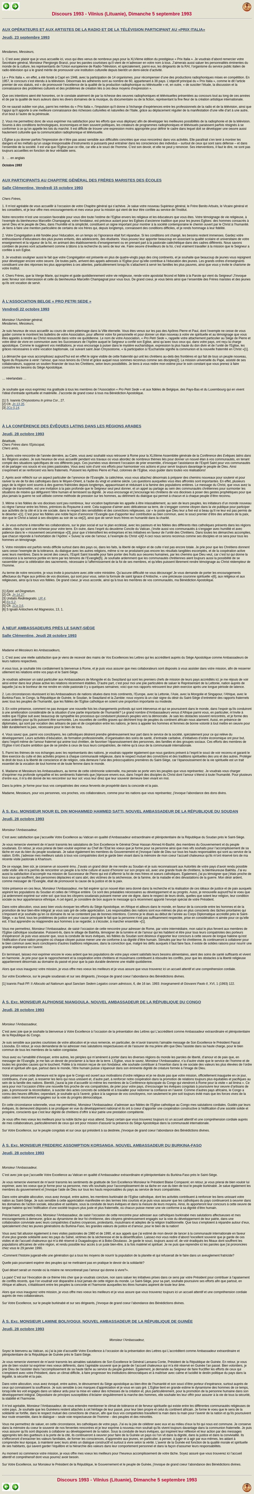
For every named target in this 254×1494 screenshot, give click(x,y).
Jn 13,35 (18, 404)
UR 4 (41, 598)
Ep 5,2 (11, 602)
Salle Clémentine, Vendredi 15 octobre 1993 (42, 187)
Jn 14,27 (18, 595)
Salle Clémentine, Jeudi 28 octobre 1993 (39, 635)
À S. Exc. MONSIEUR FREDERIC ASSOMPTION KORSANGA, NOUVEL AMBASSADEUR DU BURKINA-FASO (102, 1145)
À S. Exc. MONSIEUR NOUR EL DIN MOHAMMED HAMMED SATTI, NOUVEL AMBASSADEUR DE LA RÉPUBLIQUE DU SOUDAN (120, 811)
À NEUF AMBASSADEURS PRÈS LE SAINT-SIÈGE (48, 628)
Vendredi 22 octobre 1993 (25, 309)
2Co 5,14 (13, 408)
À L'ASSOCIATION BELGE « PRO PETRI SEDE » (46, 301)
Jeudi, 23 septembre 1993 (26, 37)
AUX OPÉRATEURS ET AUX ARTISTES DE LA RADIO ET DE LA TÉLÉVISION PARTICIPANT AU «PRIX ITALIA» (103, 29)
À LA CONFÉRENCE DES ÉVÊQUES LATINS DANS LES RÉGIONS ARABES (71, 426)
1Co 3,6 (17, 606)
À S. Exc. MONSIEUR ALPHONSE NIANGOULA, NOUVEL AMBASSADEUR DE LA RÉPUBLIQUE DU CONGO (101, 1002)
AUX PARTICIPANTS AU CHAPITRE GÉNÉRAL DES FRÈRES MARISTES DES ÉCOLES (81, 180)
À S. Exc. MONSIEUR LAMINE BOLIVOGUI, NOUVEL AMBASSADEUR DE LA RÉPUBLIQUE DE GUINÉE (97, 1321)
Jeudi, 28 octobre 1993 (23, 434)
